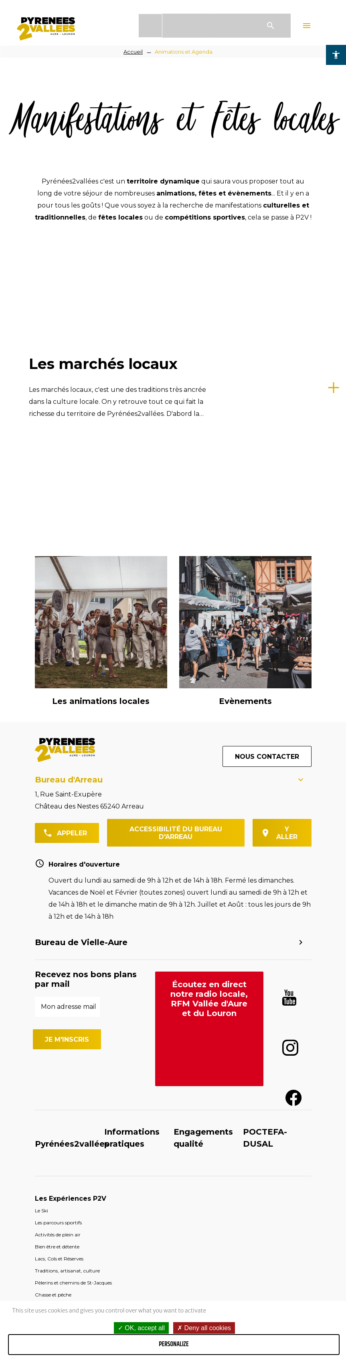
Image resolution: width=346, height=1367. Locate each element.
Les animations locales (101, 424)
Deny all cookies (204, 1328)
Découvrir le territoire (73, 1066)
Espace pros (219, 1190)
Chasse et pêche (53, 1018)
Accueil (133, 51)
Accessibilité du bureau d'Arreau (175, 556)
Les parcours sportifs (58, 946)
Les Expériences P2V (70, 922)
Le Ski (41, 934)
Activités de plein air (58, 958)
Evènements (245, 424)
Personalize (173, 1344)
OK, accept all (141, 1328)
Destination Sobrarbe (71, 1138)
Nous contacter (267, 480)
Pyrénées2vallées (72, 867)
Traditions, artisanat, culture (67, 994)
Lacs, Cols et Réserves (59, 982)
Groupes (149, 1187)
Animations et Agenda (183, 51)
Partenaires (296, 1187)
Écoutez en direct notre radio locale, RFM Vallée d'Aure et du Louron (209, 722)
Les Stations (56, 1090)
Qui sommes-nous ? (78, 1193)
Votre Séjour (56, 1042)
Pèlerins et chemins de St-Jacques (73, 1006)
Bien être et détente (57, 970)
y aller (286, 556)
